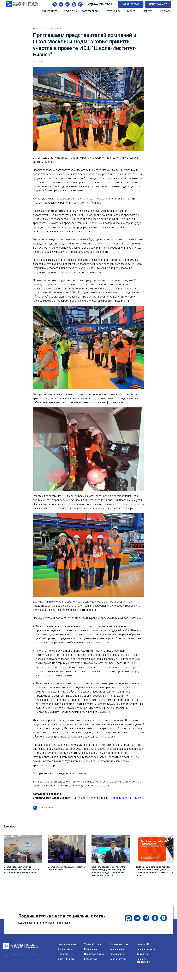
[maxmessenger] (54, 4)
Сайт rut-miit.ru (66, 959)
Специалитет (117, 954)
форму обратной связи (127, 797)
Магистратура (118, 959)
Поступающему (91, 11)
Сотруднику (114, 11)
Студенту (69, 11)
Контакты (165, 11)
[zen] (80, 4)
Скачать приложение (144, 960)
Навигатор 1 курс (94, 954)
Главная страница (68, 944)
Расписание (91, 949)
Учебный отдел (92, 944)
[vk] (61, 4)
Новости (148, 11)
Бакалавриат (117, 949)
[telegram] (67, 4)
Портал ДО (143, 944)
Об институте (49, 11)
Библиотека (90, 959)
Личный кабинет (146, 949)
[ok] (74, 4)
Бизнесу (132, 11)
